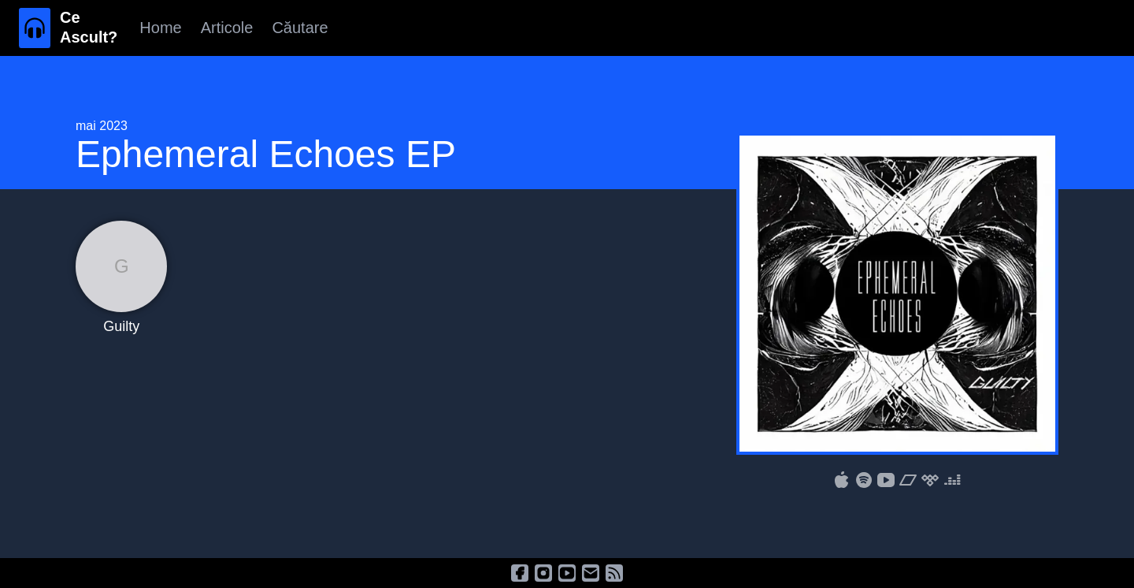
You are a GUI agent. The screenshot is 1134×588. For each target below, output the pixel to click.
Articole (227, 27)
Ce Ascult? (88, 27)
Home (160, 27)
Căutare (300, 27)
